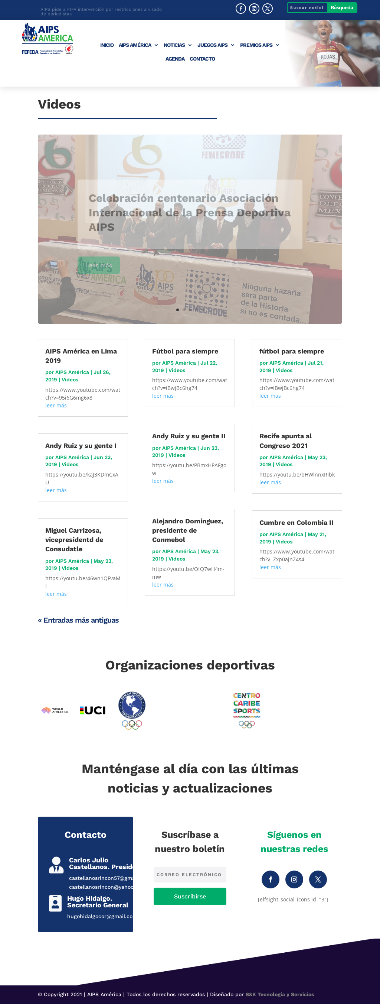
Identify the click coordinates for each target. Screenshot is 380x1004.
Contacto (202, 59)
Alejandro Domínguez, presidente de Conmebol (187, 530)
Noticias (174, 45)
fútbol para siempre (291, 351)
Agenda (175, 59)
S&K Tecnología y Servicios (280, 994)
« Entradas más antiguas (78, 620)
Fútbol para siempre (185, 351)
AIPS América (135, 45)
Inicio (107, 45)
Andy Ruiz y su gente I (81, 445)
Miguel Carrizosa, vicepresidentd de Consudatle (74, 539)
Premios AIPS (256, 45)
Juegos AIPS (212, 45)
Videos (70, 379)
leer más (56, 405)
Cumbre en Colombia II (296, 522)
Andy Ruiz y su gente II (189, 436)
